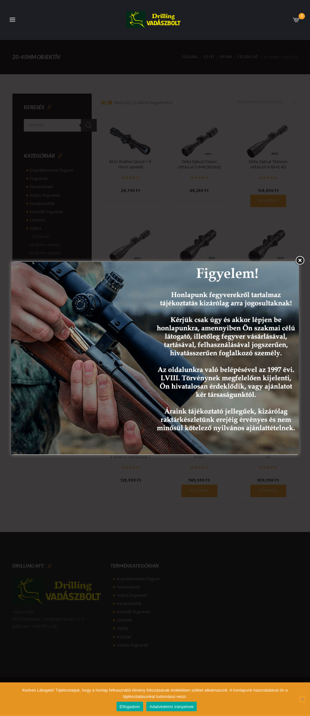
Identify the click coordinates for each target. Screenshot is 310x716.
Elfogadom (130, 706)
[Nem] (302, 699)
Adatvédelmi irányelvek (171, 706)
